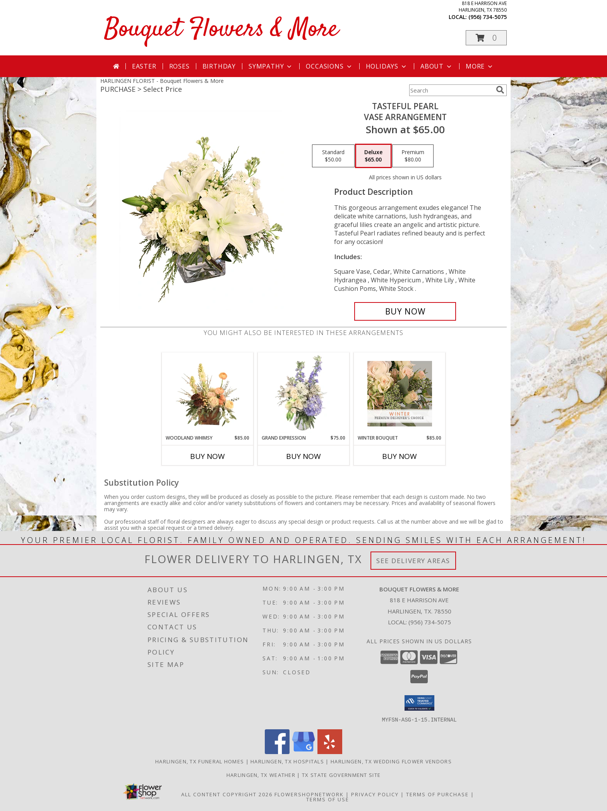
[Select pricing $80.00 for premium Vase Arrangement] (413, 156)
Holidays (387, 66)
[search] (500, 90)
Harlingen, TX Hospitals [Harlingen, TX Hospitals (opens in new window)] (287, 761)
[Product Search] (451, 90)
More (480, 66)
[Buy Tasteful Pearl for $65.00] (405, 311)
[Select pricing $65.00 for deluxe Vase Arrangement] (373, 156)
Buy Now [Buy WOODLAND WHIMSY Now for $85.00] (207, 456)
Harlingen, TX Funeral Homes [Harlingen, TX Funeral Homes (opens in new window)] (199, 761)
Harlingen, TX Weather (260, 774)
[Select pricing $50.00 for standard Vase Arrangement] (333, 156)
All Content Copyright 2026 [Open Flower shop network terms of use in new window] (227, 793)
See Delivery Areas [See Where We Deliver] (413, 560)
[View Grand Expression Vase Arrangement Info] (303, 393)
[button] (486, 37)
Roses (179, 66)
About (436, 66)
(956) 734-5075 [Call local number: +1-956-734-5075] (487, 17)
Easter (144, 66)
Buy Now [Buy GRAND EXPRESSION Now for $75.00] (303, 456)
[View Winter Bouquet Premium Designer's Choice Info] (399, 393)
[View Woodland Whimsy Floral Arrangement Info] (207, 393)
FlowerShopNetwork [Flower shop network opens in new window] (309, 793)
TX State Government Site (341, 774)
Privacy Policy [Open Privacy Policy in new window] (375, 793)
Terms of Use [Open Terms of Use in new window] (327, 799)
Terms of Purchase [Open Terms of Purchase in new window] (437, 793)
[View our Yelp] (329, 751)
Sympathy (271, 66)
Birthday (219, 66)
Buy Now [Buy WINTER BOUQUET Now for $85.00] (399, 456)
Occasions (329, 66)
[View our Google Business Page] (303, 751)
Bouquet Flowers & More (221, 30)
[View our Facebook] (277, 751)
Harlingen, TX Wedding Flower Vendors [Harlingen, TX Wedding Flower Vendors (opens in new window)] (391, 761)
